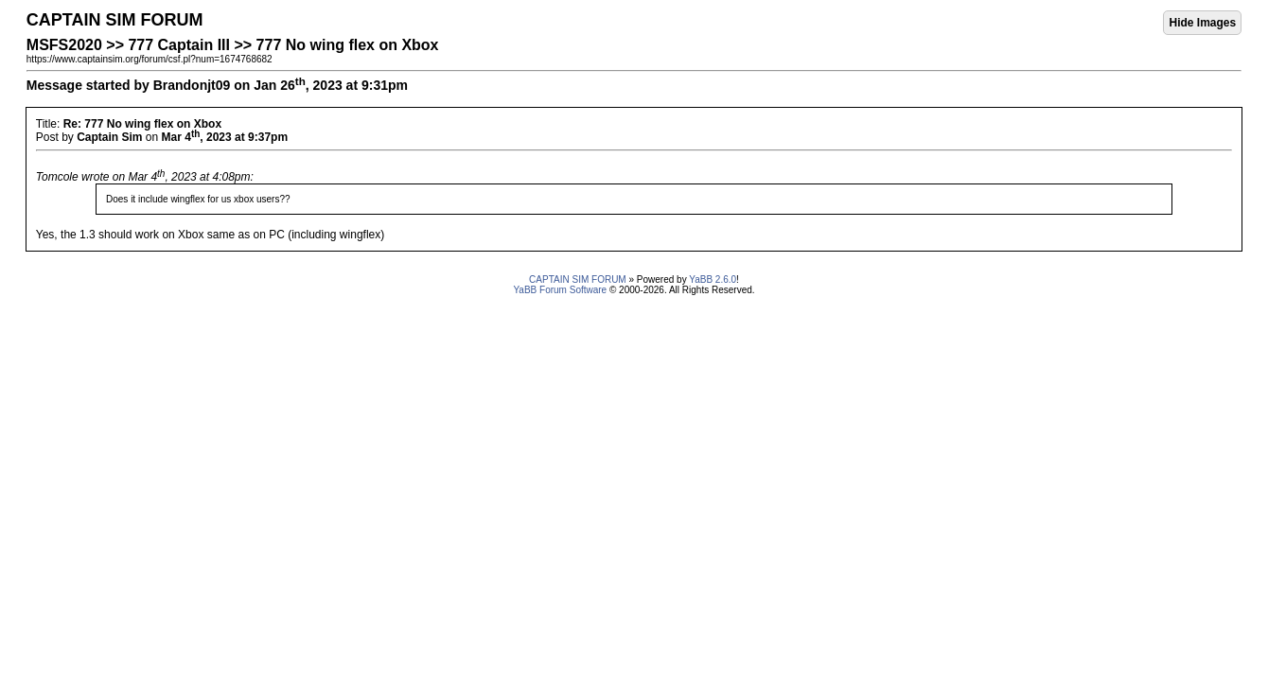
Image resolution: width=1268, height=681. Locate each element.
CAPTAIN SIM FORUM (577, 279)
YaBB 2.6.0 (712, 279)
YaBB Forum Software (560, 290)
